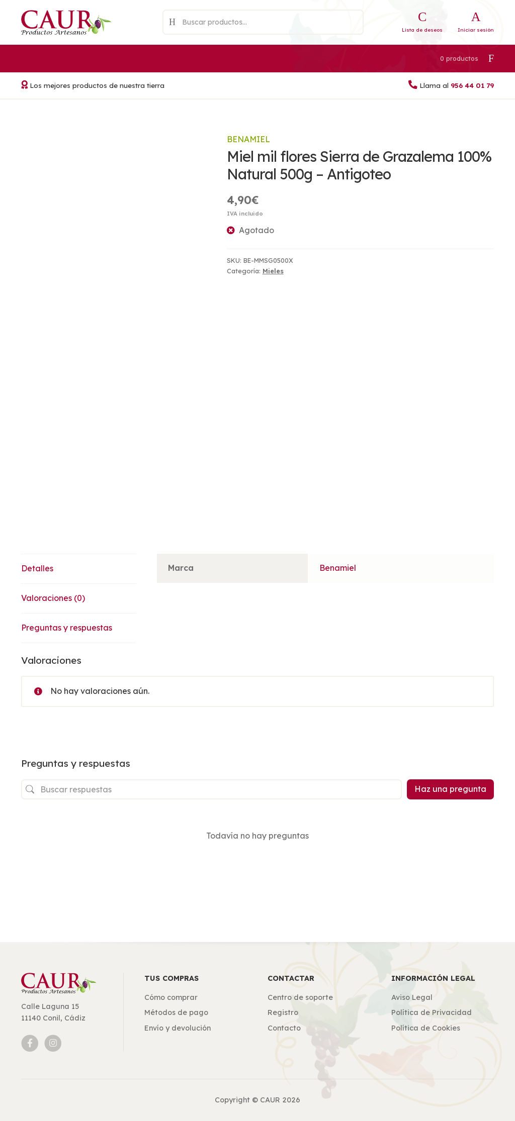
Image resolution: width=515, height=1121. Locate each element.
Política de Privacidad (431, 1012)
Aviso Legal (412, 997)
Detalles (37, 568)
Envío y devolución (177, 1028)
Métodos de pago (176, 1012)
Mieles (273, 271)
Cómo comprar (171, 997)
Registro (283, 1012)
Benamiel (248, 139)
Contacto (284, 1028)
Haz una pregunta (450, 789)
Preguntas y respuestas (66, 628)
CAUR (270, 1099)
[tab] (78, 569)
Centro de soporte (300, 997)
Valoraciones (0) (53, 598)
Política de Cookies (425, 1028)
